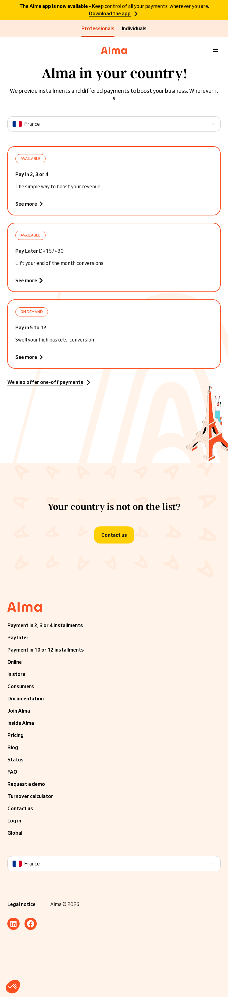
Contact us (20, 808)
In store (16, 674)
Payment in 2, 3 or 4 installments (45, 625)
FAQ (12, 772)
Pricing (15, 735)
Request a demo (26, 784)
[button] (13, 986)
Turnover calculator (30, 796)
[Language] (114, 124)
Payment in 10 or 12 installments (45, 650)
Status (15, 760)
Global (14, 833)
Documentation (25, 698)
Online (14, 662)
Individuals (134, 28)
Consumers (20, 686)
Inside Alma (20, 723)
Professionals (97, 28)
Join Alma (18, 711)
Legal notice (21, 904)
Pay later (17, 637)
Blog (12, 747)
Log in (14, 821)
